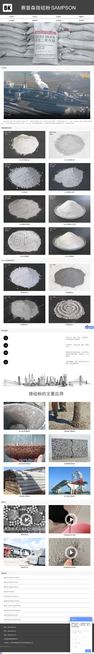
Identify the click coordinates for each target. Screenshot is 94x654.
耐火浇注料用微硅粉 (24, 431)
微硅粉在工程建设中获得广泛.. (12, 587)
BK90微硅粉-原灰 (69, 192)
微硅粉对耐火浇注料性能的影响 (12, 610)
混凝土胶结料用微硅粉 (24, 463)
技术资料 (11, 20)
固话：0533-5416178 (10, 627)
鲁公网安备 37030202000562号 (19, 646)
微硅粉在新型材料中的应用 (11, 615)
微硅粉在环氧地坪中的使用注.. (12, 577)
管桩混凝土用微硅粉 (24, 496)
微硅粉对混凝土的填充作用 (11, 596)
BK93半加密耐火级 (69, 160)
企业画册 (58, 20)
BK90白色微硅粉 (24, 256)
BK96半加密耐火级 (24, 160)
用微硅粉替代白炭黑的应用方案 (12, 619)
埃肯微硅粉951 (70, 292)
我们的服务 (4, 330)
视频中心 (81, 16)
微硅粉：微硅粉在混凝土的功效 (12, 605)
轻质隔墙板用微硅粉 (69, 463)
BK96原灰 (24, 192)
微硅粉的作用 (24, 534)
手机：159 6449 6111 (10, 631)
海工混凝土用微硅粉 (69, 496)
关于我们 (3, 68)
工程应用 (58, 16)
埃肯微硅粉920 (70, 324)
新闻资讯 (35, 20)
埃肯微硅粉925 (24, 324)
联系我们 (81, 20)
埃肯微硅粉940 (24, 292)
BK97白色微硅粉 (69, 256)
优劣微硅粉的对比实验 (69, 535)
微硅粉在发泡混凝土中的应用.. (12, 601)
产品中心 (35, 16)
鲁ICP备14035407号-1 (5, 646)
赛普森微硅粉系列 (6, 128)
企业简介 (11, 16)
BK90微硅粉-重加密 (24, 224)
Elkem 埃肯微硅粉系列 (8, 260)
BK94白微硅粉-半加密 (69, 224)
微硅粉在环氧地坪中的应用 (11, 582)
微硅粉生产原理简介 (9, 591)
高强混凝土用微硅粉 (69, 431)
